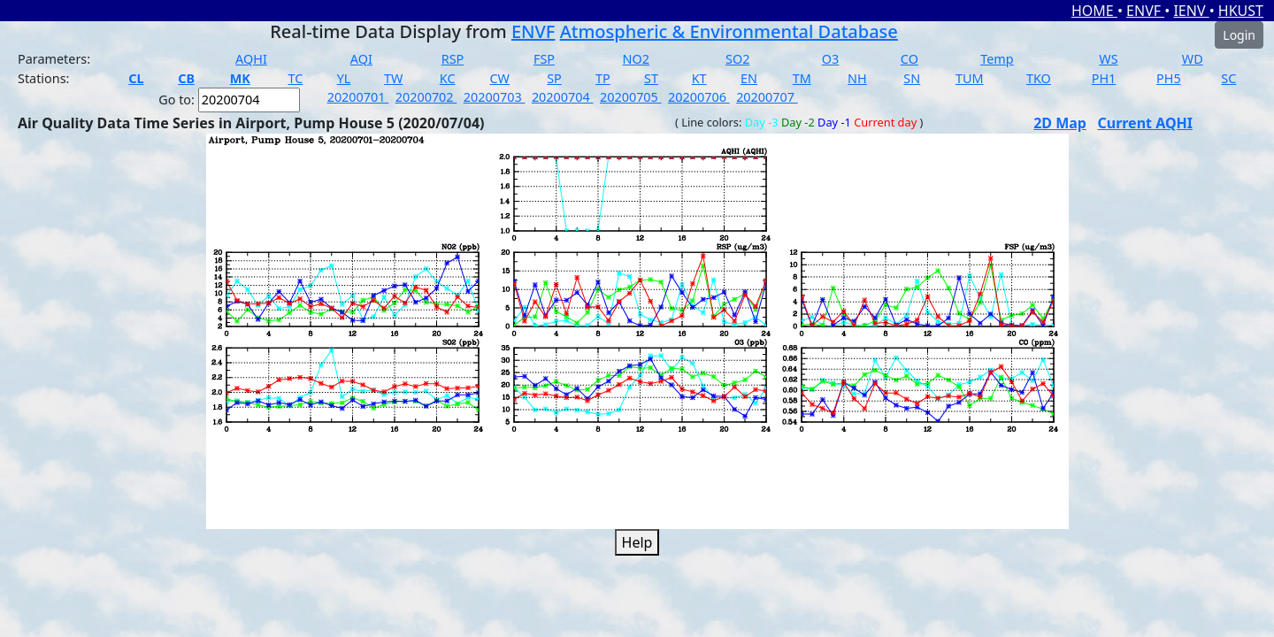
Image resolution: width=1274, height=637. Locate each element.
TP (602, 78)
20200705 (631, 96)
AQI (361, 58)
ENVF (1145, 10)
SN (911, 78)
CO (909, 58)
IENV (1191, 10)
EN (749, 78)
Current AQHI (1145, 123)
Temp (996, 58)
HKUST (1240, 10)
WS (1108, 58)
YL (344, 78)
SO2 (737, 58)
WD (1192, 58)
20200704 (563, 96)
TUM (970, 78)
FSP (544, 58)
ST (651, 78)
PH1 (1104, 78)
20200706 (699, 96)
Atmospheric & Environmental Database (729, 31)
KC (448, 78)
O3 (830, 58)
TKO (1038, 78)
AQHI (251, 58)
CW (499, 78)
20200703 (495, 96)
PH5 (1168, 78)
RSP (452, 58)
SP (554, 78)
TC (295, 78)
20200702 (426, 96)
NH (857, 78)
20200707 (767, 96)
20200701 (358, 96)
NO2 (636, 58)
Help (637, 542)
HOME (1094, 10)
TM (802, 78)
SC (1228, 78)
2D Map (1059, 123)
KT (699, 78)
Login (1239, 35)
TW (393, 78)
